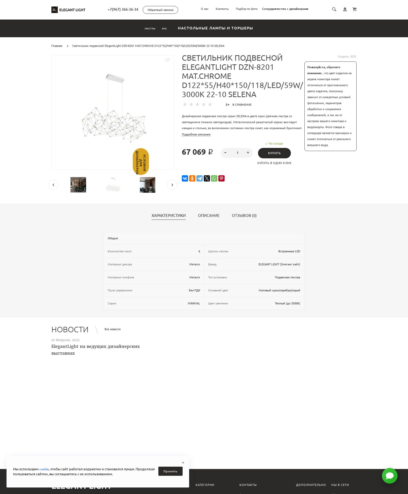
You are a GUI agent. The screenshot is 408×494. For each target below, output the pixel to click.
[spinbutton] (237, 153)
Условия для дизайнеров (4, 176)
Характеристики (169, 216)
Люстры (143, 28)
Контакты (222, 8)
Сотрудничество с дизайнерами (285, 8)
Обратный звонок (183, 9)
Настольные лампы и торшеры (231, 28)
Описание (209, 216)
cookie (44, 469)
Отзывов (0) (244, 216)
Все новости (113, 329)
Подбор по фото (246, 8)
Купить (276, 153)
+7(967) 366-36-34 (145, 9)
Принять (170, 471)
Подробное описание (196, 134)
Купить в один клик (276, 163)
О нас (204, 8)
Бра (173, 28)
